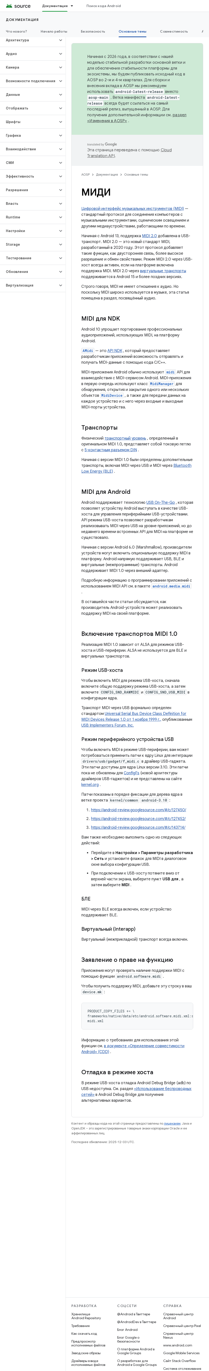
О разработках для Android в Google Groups (137, 1363)
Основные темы (136, 174)
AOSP (85, 174)
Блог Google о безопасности (128, 1339)
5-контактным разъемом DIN (111, 450)
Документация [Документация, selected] (54, 6)
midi (170, 372)
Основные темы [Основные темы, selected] (132, 31)
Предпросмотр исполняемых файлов (88, 1343)
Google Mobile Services (181, 1353)
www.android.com (177, 1345)
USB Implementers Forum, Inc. (107, 725)
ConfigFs (131, 773)
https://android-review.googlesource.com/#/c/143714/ (138, 827)
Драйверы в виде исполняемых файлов (88, 1363)
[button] (29, 40)
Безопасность (93, 31)
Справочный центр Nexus (178, 1335)
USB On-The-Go (160, 502)
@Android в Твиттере (133, 1314)
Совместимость (174, 31)
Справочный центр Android (178, 1316)
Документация (22, 20)
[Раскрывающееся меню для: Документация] (74, 6)
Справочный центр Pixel (182, 1326)
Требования (80, 1326)
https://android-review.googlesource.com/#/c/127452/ (138, 818)
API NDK (114, 350)
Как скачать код (84, 1333)
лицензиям (172, 1123)
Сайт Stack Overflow (179, 1361)
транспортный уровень (125, 438)
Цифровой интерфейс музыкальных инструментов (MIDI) (132, 208)
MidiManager (161, 383)
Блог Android (127, 1329)
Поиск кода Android (103, 6)
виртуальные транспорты (163, 271)
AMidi (88, 350)
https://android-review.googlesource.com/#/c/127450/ (138, 810)
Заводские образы (86, 1353)
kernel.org (90, 784)
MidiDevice (112, 395)
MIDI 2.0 (149, 236)
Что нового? (16, 31)
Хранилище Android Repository (86, 1316)
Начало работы (54, 31)
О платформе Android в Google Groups (135, 1351)
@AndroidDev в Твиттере (136, 1322)
